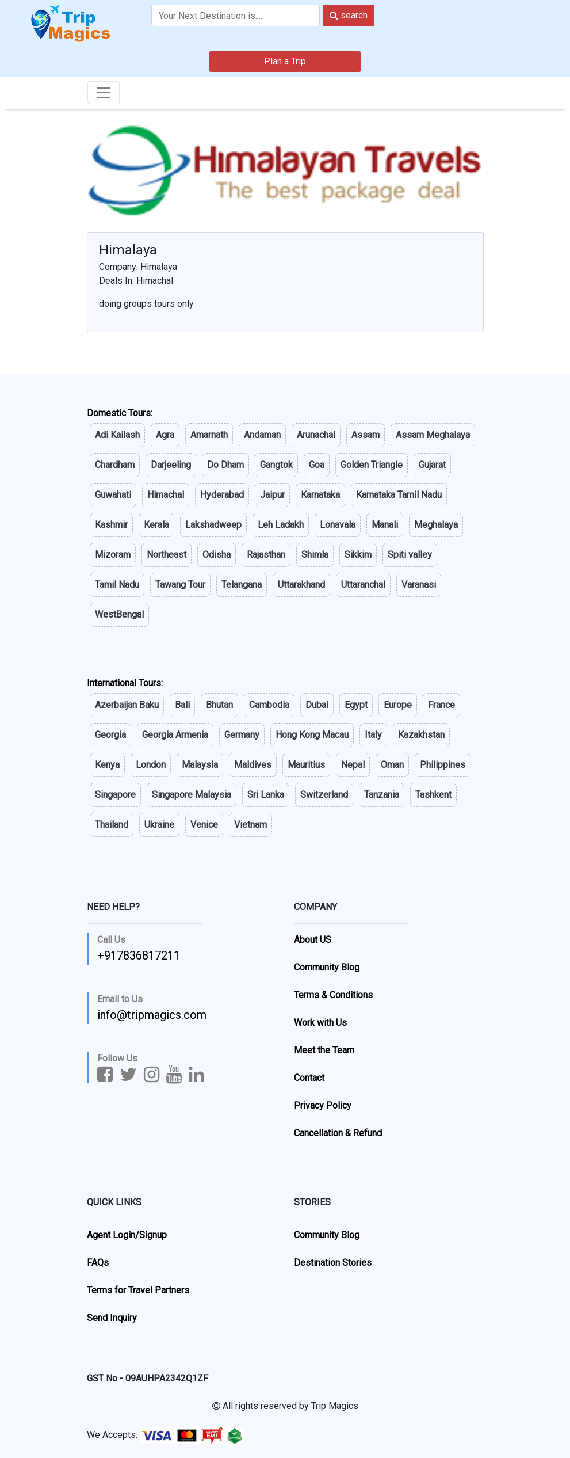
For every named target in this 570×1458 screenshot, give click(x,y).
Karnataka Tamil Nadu (399, 494)
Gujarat (432, 464)
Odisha (216, 554)
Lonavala (337, 524)
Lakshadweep (213, 524)
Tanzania (381, 794)
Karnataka (320, 494)
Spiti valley (410, 554)
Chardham (115, 464)
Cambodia (269, 704)
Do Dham (225, 464)
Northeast (166, 554)
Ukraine (159, 824)
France (441, 704)
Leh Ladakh (281, 524)
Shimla (314, 554)
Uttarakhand (301, 584)
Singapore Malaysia (191, 794)
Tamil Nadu (117, 584)
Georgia (110, 734)
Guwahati (113, 494)
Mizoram (113, 554)
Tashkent (433, 794)
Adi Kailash (117, 434)
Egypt (356, 704)
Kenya (107, 764)
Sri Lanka (265, 794)
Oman (392, 764)
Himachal (165, 494)
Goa (316, 464)
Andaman (262, 434)
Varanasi (418, 584)
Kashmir (111, 524)
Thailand (111, 824)
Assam (365, 434)
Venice (204, 824)
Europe (398, 704)
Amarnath (209, 434)
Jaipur (272, 494)
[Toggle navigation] (103, 92)
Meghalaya (436, 524)
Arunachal (316, 434)
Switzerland (324, 794)
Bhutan (219, 704)
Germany (241, 734)
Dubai (316, 704)
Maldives (252, 764)
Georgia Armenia (175, 734)
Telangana (241, 584)
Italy (373, 734)
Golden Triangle (372, 464)
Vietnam (250, 824)
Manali (385, 524)
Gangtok (276, 464)
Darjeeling (171, 464)
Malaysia (200, 764)
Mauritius (306, 764)
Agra (165, 434)
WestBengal (119, 614)
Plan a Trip (285, 61)
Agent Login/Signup (127, 1234)
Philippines (442, 764)
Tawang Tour (180, 584)
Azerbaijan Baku (127, 704)
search (349, 15)
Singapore (115, 794)
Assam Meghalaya (433, 434)
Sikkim (358, 554)
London (151, 764)
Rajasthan (266, 554)
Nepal (353, 764)
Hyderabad (222, 494)
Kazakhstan (421, 734)
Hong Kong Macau (312, 734)
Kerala (156, 524)
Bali (182, 704)
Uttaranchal (363, 584)
